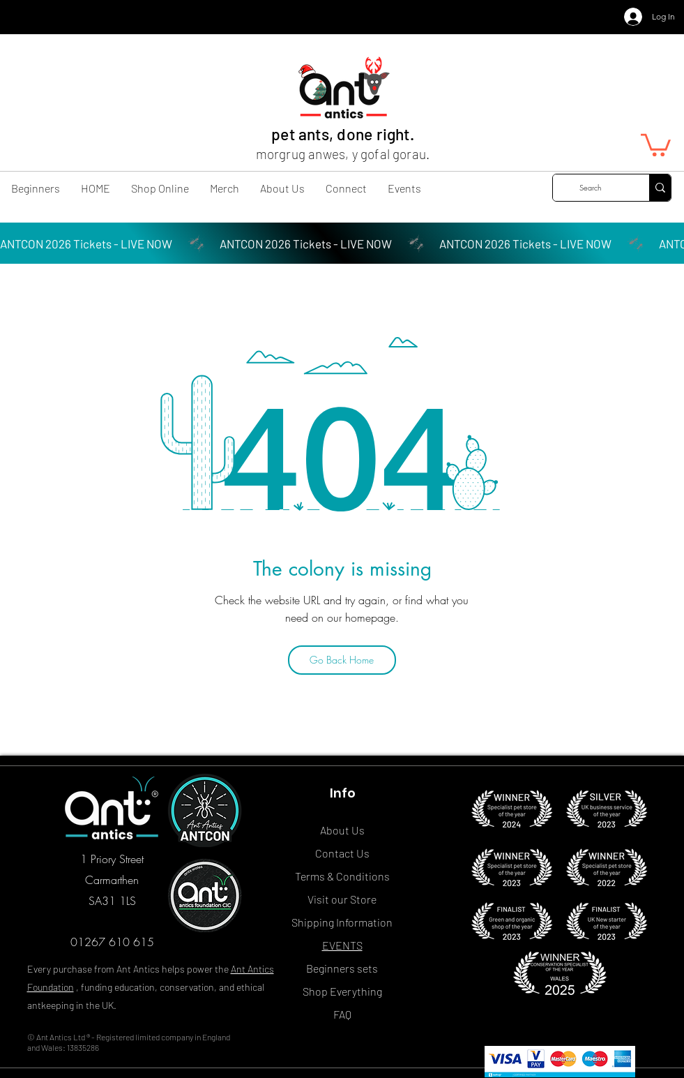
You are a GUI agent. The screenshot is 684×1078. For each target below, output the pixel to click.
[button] (656, 143)
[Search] (590, 187)
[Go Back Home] (342, 660)
